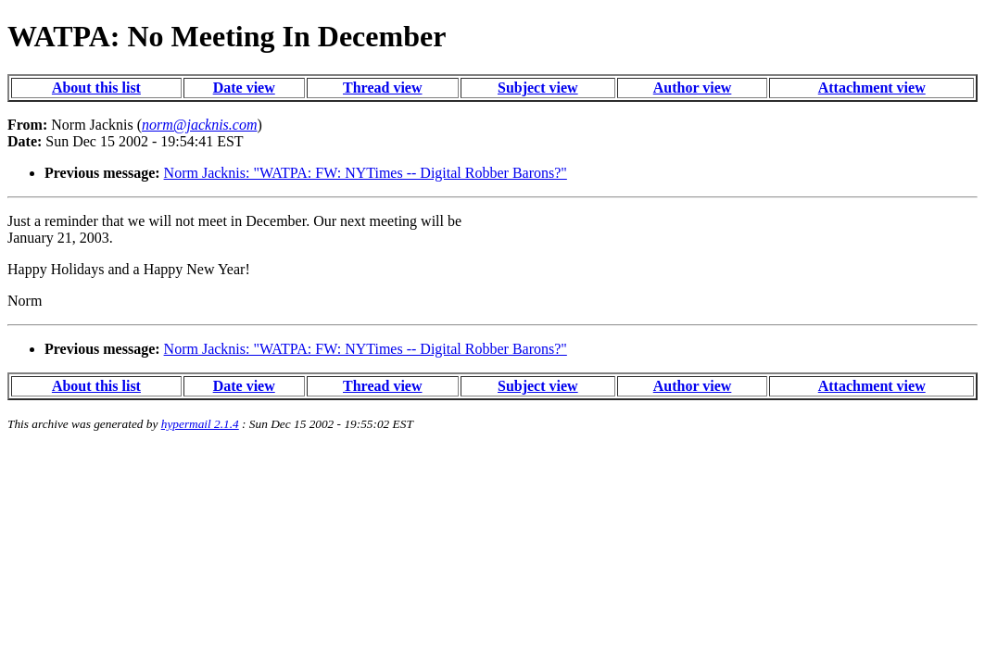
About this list (96, 87)
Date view (244, 87)
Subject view (538, 87)
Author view (692, 87)
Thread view (382, 87)
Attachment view (872, 87)
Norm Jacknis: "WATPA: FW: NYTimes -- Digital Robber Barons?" (365, 173)
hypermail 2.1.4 (200, 424)
